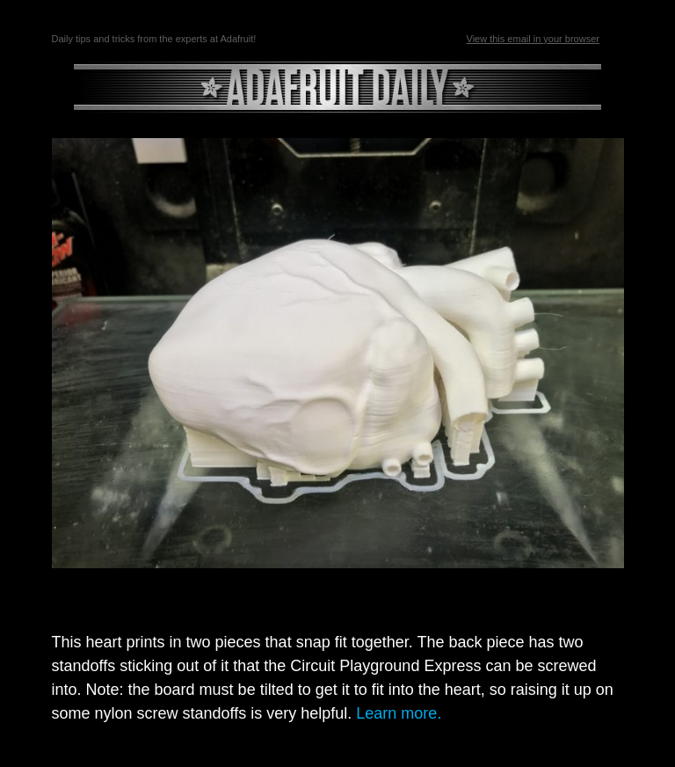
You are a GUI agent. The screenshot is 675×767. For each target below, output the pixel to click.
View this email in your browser (533, 38)
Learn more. (398, 713)
